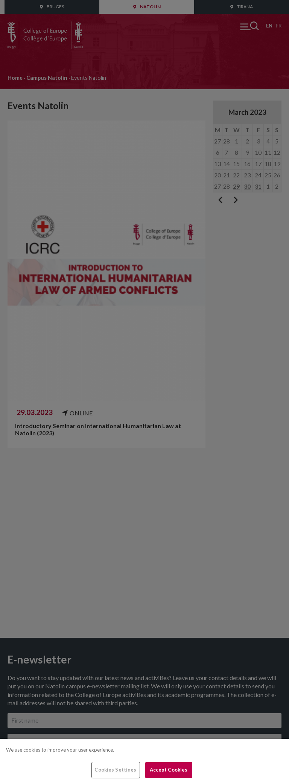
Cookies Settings (115, 770)
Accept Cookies (169, 770)
